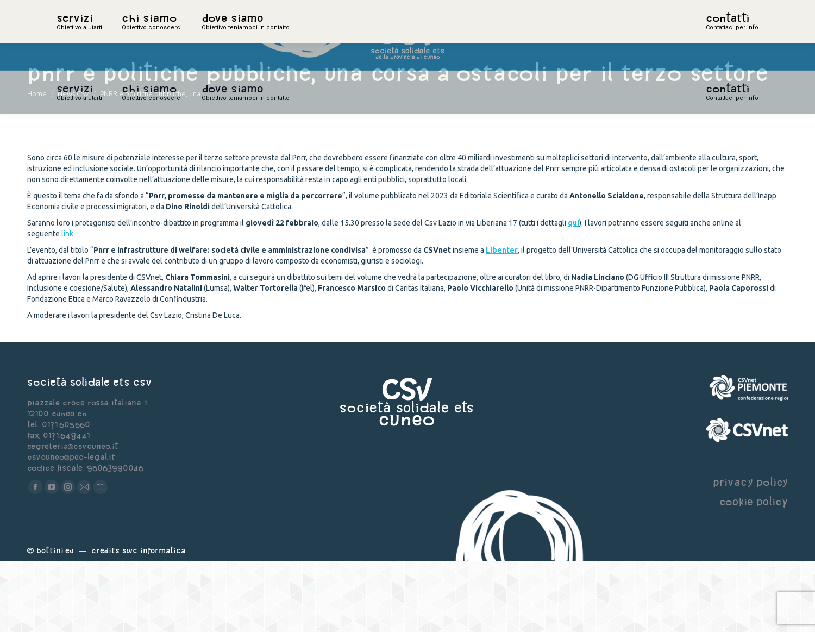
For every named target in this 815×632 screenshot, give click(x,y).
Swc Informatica (153, 621)
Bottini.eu (55, 621)
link (67, 304)
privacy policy (750, 552)
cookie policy (753, 572)
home (68, 35)
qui (573, 293)
